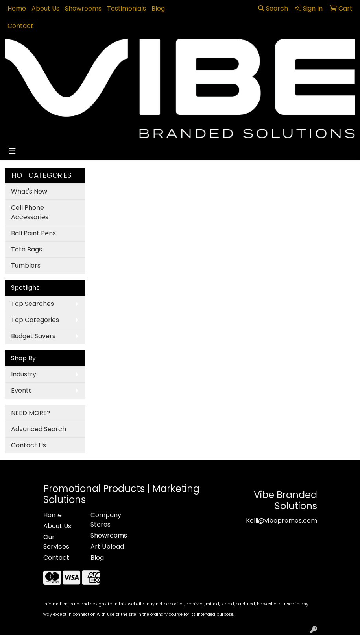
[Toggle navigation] (12, 150)
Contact (20, 25)
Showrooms (83, 8)
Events (21, 390)
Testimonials (126, 8)
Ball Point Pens (33, 233)
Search (273, 8)
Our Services (56, 542)
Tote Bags (26, 249)
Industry (23, 374)
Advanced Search (38, 429)
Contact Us (28, 445)
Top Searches (32, 303)
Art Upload (107, 546)
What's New (29, 191)
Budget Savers (33, 336)
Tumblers (26, 265)
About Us (45, 8)
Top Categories (35, 319)
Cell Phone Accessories (29, 212)
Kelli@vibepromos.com (281, 520)
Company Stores (105, 519)
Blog (158, 8)
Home (16, 8)
